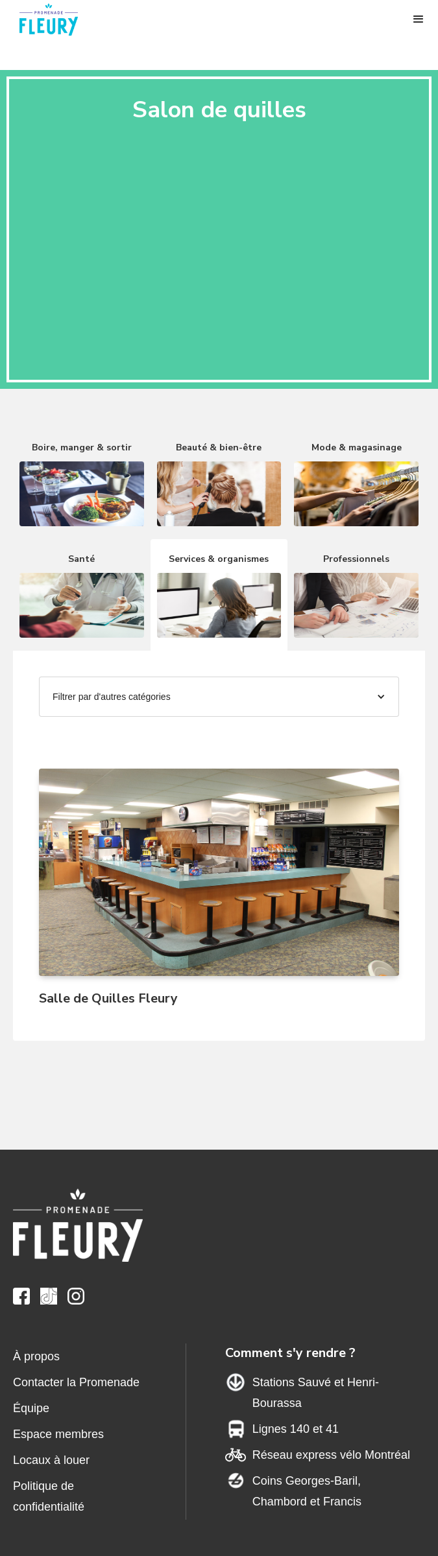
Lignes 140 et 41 (295, 1428)
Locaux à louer (51, 1460)
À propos (36, 1356)
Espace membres (58, 1434)
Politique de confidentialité (48, 1496)
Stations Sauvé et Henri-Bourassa (315, 1393)
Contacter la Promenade (76, 1382)
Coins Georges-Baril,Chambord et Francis (306, 1491)
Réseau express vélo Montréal (331, 1454)
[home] (55, 19)
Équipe (31, 1408)
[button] (418, 19)
